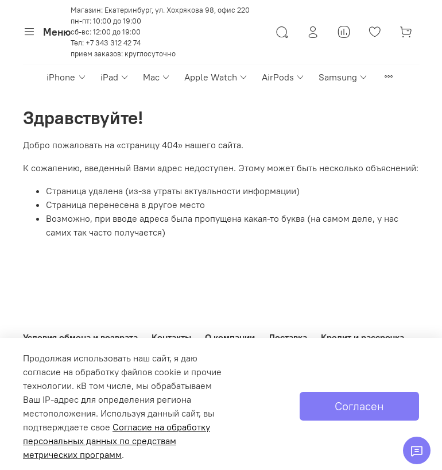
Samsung (343, 77)
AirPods (283, 77)
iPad (114, 77)
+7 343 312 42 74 (113, 42)
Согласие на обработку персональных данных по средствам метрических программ (116, 440)
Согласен (359, 406)
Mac (156, 77)
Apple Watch (216, 77)
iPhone (66, 77)
